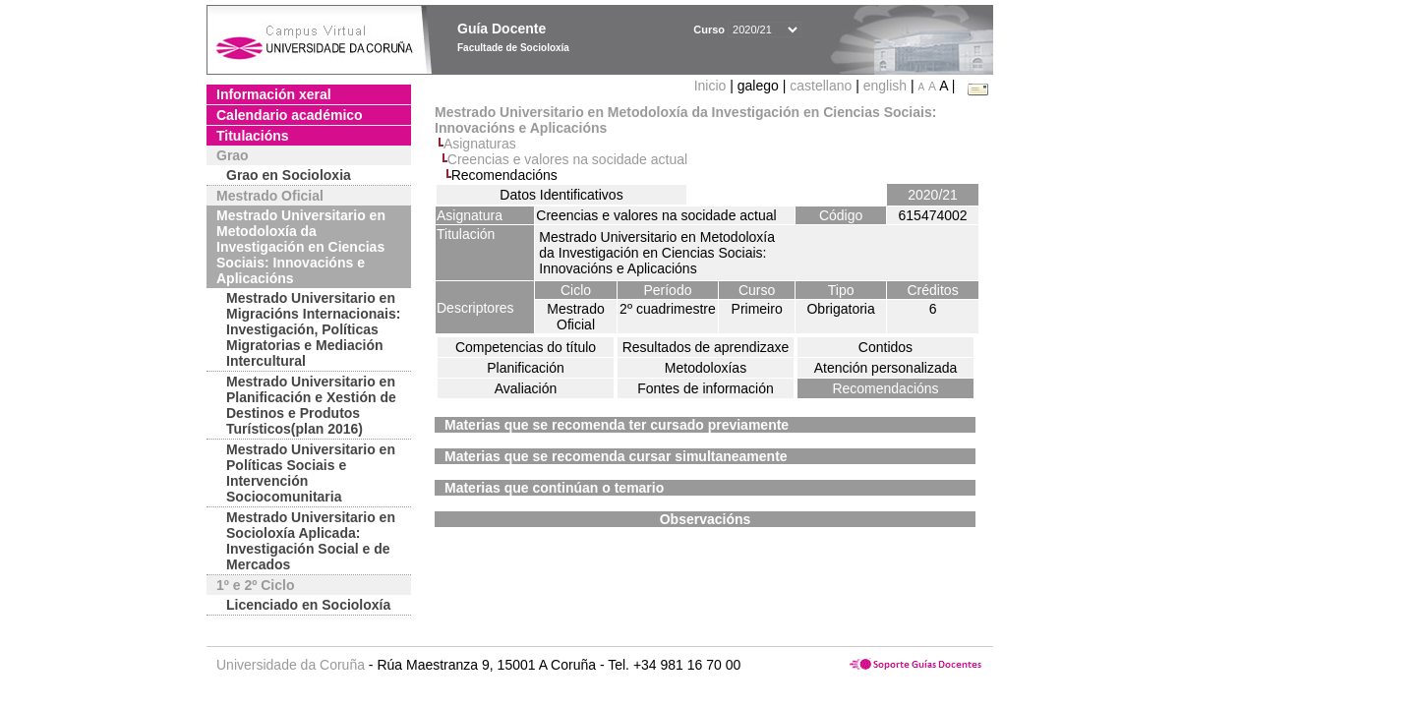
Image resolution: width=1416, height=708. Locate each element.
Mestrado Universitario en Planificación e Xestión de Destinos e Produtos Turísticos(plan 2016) (311, 405)
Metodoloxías (705, 368)
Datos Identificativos (561, 195)
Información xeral (273, 94)
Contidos (885, 347)
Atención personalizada (886, 368)
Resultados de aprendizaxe (706, 347)
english (885, 85)
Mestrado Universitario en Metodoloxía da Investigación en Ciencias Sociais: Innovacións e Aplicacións (300, 246)
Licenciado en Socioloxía (308, 605)
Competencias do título (525, 347)
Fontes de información (705, 388)
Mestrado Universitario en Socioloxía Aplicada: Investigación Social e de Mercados (310, 540)
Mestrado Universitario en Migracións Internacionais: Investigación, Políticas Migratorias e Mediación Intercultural (313, 329)
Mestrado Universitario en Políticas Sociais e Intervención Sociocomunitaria (310, 473)
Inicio (712, 85)
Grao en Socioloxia (288, 175)
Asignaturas (479, 143)
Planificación (525, 368)
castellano (821, 85)
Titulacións (252, 136)
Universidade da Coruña (290, 665)
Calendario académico (289, 115)
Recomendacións (885, 388)
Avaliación (526, 388)
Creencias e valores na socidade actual (567, 159)
